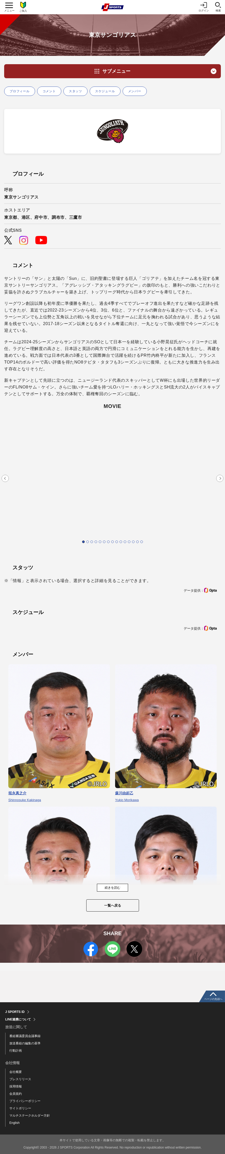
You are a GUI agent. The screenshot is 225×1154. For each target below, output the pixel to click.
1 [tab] (83, 541)
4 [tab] (96, 541)
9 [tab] (116, 541)
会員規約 (15, 1094)
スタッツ (75, 91)
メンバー (134, 91)
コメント (49, 91)
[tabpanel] (112, 477)
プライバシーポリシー (25, 1101)
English (14, 1123)
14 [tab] (137, 541)
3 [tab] (91, 541)
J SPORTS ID (15, 1012)
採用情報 (15, 1086)
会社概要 (15, 1072)
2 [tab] (87, 541)
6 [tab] (104, 541)
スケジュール (105, 91)
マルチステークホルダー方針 (29, 1115)
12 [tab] (129, 541)
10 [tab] (121, 541)
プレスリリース (20, 1079)
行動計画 (15, 1050)
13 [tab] (133, 541)
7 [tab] (108, 541)
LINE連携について (18, 1019)
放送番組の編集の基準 (25, 1043)
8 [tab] (112, 541)
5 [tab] (100, 541)
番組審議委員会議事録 (25, 1036)
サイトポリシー (20, 1108)
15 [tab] (141, 541)
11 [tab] (125, 541)
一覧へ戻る (112, 905)
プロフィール (20, 91)
